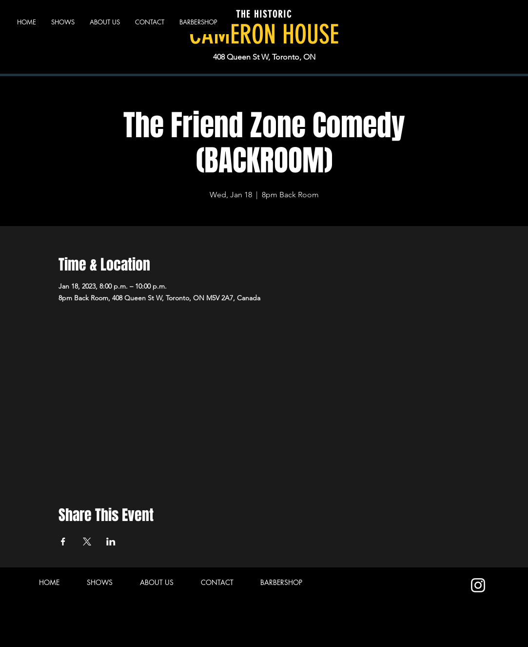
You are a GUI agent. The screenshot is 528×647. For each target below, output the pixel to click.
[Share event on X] (87, 541)
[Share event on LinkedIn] (111, 541)
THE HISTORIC (264, 14)
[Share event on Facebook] (63, 541)
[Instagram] (478, 585)
